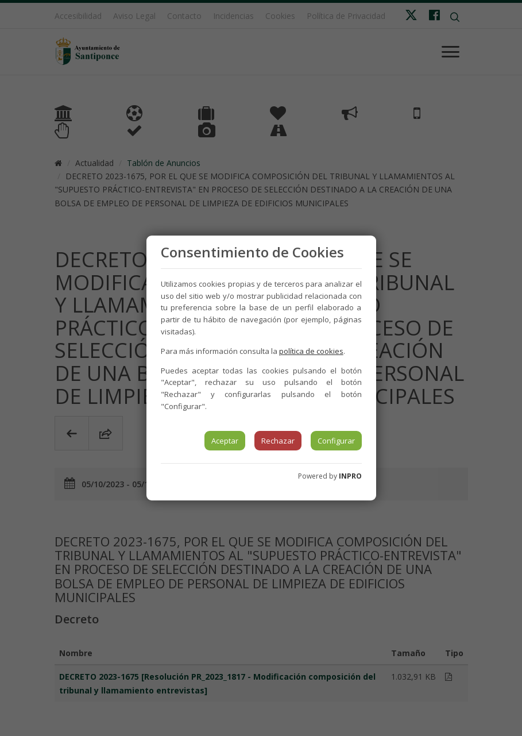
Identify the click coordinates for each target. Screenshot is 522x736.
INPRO (350, 476)
